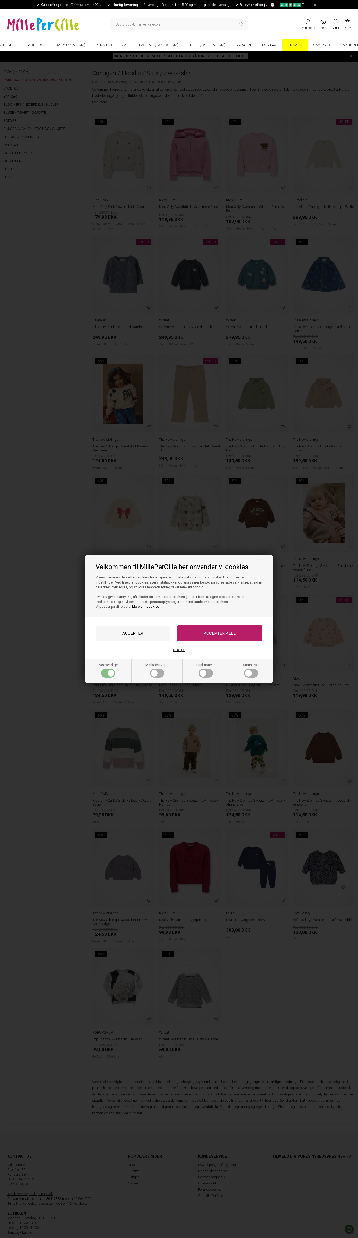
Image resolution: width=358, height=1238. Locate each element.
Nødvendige (108, 670)
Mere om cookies (145, 606)
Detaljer (179, 650)
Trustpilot (298, 5)
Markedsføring (157, 670)
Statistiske (251, 670)
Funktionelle (205, 670)
